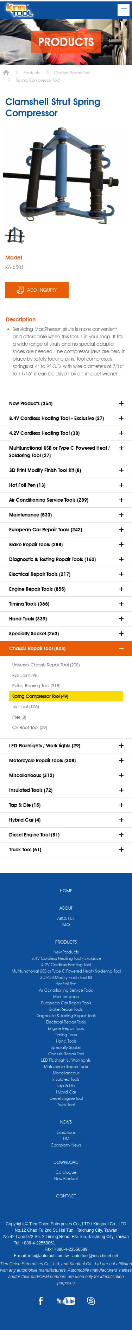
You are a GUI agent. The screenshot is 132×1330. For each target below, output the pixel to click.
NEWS (66, 1122)
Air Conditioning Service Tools (66, 990)
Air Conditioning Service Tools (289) (48, 500)
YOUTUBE (66, 1301)
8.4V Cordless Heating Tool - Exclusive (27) (56, 418)
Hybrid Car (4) (24, 820)
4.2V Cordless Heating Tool (66, 964)
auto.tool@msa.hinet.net (95, 1255)
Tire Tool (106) (25, 706)
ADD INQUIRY (42, 290)
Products (32, 72)
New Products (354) (30, 403)
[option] (15, 235)
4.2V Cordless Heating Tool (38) (44, 433)
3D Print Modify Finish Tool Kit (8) (45, 470)
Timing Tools (66, 1034)
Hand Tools (66, 1041)
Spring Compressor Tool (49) (40, 696)
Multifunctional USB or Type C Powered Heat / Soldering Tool (66, 971)
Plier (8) (19, 717)
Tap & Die (66, 1085)
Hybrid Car (66, 1092)
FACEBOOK (41, 1301)
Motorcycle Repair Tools (66, 1066)
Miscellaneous (66, 1072)
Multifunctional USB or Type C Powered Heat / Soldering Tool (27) (59, 451)
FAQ (66, 924)
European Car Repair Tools (66, 1002)
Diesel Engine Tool (66, 1098)
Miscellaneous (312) (31, 775)
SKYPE (91, 1301)
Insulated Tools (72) (30, 790)
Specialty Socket (66, 1047)
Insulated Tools (66, 1079)
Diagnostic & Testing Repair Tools (66, 1015)
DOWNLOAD (66, 1162)
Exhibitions (66, 1132)
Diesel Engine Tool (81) (34, 835)
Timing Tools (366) (29, 604)
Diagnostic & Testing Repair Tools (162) (52, 559)
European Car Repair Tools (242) (45, 529)
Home (6, 72)
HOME (66, 890)
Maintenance (66, 996)
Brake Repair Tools (66, 1009)
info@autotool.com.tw (49, 1255)
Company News (66, 1145)
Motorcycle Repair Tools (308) (42, 760)
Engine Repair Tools (66, 1028)
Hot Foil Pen (66, 983)
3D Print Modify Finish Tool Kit (66, 977)
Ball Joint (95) (25, 675)
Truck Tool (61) (25, 849)
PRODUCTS (66, 942)
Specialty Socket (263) (34, 633)
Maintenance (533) (30, 515)
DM (66, 1138)
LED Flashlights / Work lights (66, 1060)
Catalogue (66, 1172)
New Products (66, 952)
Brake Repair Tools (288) (36, 544)
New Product (66, 1178)
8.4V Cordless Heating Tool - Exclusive (66, 958)
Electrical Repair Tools (66, 1022)
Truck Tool (66, 1104)
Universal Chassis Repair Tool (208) (46, 664)
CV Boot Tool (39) (29, 727)
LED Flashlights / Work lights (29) (44, 745)
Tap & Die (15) (24, 805)
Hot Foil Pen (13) (27, 485)
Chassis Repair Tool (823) (37, 648)
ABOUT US (66, 918)
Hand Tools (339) (28, 619)
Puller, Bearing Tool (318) (36, 685)
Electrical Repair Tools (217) (39, 574)
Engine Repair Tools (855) (37, 589)
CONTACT (66, 1195)
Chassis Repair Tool (72, 72)
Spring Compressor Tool (38, 80)
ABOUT (66, 908)
